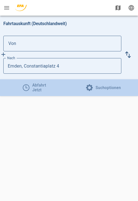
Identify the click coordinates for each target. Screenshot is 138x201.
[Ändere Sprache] (131, 8)
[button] (128, 54)
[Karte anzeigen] (118, 8)
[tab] (34, 87)
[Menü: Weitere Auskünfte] (6, 8)
